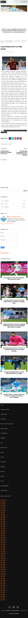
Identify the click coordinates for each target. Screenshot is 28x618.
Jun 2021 (3, 599)
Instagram (13, 206)
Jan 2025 (3, 523)
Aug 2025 (3, 510)
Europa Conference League (7, 423)
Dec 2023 (3, 546)
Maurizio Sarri (4, 447)
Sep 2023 (3, 551)
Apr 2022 (3, 582)
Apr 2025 (3, 518)
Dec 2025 (3, 503)
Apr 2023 (3, 560)
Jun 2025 (3, 514)
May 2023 (3, 558)
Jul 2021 (3, 598)
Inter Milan (23, 40)
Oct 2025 (3, 507)
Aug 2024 (3, 532)
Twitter (13, 203)
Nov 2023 (3, 548)
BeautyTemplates (14, 610)
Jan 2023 (3, 566)
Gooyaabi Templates (14, 613)
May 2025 (3, 516)
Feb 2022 (3, 585)
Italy (1, 442)
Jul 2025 (3, 512)
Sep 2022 (3, 573)
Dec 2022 (3, 567)
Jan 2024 (3, 544)
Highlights (3, 438)
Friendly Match (4, 433)
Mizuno (2, 452)
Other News (3, 462)
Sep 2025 (3, 509)
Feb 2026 (3, 500)
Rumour (2, 41)
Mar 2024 (3, 541)
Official (2, 457)
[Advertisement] (14, 20)
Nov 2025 (3, 505)
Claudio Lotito (4, 414)
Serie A (2, 481)
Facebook (13, 200)
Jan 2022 (3, 587)
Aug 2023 (3, 553)
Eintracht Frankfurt (8, 40)
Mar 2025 (3, 519)
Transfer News (9, 41)
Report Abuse (5, 253)
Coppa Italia (3, 419)
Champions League (5, 409)
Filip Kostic (17, 40)
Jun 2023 (3, 557)
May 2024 (3, 537)
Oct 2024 (3, 528)
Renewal (3, 471)
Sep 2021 (3, 594)
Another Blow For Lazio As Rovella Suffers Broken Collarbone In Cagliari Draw (14, 301)
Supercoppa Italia (5, 485)
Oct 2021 (3, 592)
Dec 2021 (3, 589)
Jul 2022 (3, 576)
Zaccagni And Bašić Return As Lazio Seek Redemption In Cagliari (14, 372)
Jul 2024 (3, 534)
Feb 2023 (3, 564)
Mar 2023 (3, 562)
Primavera (3, 466)
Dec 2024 (3, 525)
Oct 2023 (3, 550)
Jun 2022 (3, 578)
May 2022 (3, 580)
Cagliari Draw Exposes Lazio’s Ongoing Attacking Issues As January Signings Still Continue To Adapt (14, 325)
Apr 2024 (3, 539)
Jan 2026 (3, 502)
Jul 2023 (3, 555)
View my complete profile (7, 223)
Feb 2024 (3, 542)
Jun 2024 (3, 535)
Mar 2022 (3, 583)
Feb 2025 (3, 521)
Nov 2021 (3, 591)
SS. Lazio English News (15, 216)
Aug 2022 (3, 575)
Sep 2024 (3, 530)
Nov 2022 (3, 569)
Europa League (4, 428)
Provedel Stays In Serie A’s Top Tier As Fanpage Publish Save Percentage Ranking (14, 349)
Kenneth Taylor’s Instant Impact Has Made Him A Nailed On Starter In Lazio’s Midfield (14, 396)
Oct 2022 (3, 571)
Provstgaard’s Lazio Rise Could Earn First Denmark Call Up (14, 278)
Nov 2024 (3, 526)
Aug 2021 (3, 596)
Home (2, 40)
